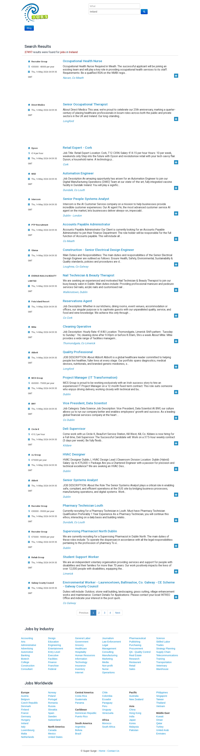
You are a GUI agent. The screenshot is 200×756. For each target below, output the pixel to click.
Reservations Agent (77, 301)
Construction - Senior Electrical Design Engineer (98, 250)
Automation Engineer (78, 173)
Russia (51, 706)
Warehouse (162, 669)
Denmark (26, 706)
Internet (79, 672)
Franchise (53, 665)
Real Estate (135, 655)
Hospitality (80, 652)
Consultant (27, 669)
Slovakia (52, 709)
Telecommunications (167, 655)
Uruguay (106, 709)
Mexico (52, 733)
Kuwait (159, 716)
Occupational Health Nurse (82, 61)
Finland (25, 709)
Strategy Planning (165, 648)
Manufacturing (109, 655)
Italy (23, 726)
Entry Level (54, 652)
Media (105, 662)
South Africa (108, 726)
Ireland (24, 723)
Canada (52, 730)
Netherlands (27, 737)
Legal (105, 645)
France (25, 713)
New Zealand (136, 699)
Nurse (105, 669)
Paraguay (107, 702)
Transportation (164, 662)
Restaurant (135, 662)
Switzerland (54, 720)
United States (55, 737)
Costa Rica (81, 696)
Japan (132, 720)
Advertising (27, 648)
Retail (132, 665)
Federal (52, 669)
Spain (51, 713)
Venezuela (107, 713)
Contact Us (113, 750)
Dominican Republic (85, 713)
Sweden (52, 716)
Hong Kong (135, 713)
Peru (104, 706)
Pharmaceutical (137, 638)
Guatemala (81, 699)
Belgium (25, 699)
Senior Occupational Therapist (85, 104)
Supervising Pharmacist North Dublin (90, 531)
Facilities (52, 658)
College (25, 662)
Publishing (134, 641)
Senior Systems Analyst (80, 480)
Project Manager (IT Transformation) (90, 377)
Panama (79, 702)
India (131, 716)
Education (53, 641)
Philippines (162, 692)
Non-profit (107, 665)
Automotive (27, 652)
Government (81, 641)
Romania (53, 702)
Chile (105, 692)
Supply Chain (163, 652)
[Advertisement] (137, 27)
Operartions (108, 672)
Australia (133, 696)
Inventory (80, 669)
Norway (52, 692)
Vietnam (160, 706)
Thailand (160, 702)
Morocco (106, 723)
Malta (24, 733)
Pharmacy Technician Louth (83, 505)
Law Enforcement (111, 641)
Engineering (54, 645)
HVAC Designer (74, 454)
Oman (159, 720)
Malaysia (134, 726)
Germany (26, 716)
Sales (132, 669)
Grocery (79, 645)
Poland (52, 696)
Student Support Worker (81, 557)
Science (160, 638)
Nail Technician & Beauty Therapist (88, 275)
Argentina (80, 726)
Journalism (108, 638)
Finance (52, 662)
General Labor (82, 638)
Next (117, 612)
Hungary (25, 720)
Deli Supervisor (74, 429)
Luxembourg (28, 730)
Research (134, 658)
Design (52, 638)
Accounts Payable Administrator (86, 224)
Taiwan (160, 699)
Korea (132, 723)
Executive (53, 655)
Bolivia (78, 730)
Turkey (159, 726)
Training (160, 658)
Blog (29, 28)
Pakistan (133, 730)
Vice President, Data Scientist (85, 403)
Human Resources (85, 655)
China (132, 709)
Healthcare (81, 648)
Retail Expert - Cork (77, 148)
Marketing (107, 658)
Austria (25, 696)
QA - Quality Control (140, 652)
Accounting (27, 638)
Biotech (25, 658)
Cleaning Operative (77, 326)
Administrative (28, 645)
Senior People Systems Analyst (86, 199)
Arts (23, 641)
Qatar (159, 723)
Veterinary (161, 665)
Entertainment (55, 648)
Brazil (78, 733)
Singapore (161, 696)
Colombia (107, 696)
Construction (28, 665)
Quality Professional (78, 352)
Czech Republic (29, 702)
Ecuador (106, 699)
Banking (25, 655)
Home (102, 750)
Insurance (80, 665)
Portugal (52, 699)
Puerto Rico (81, 716)
